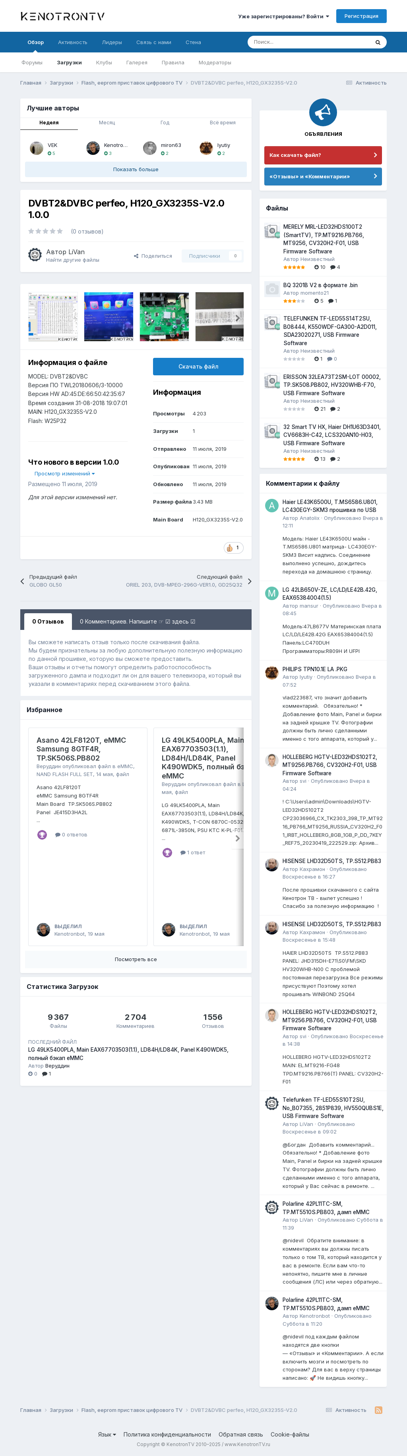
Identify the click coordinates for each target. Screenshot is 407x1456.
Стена (193, 42)
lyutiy (223, 145)
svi (303, 781)
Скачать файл (198, 366)
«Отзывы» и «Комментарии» (309, 176)
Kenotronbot (119, 145)
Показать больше (136, 169)
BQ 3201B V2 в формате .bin (320, 285)
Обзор (35, 45)
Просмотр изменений (65, 473)
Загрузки (69, 62)
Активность (72, 42)
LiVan (76, 252)
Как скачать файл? (295, 155)
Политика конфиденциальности (167, 1434)
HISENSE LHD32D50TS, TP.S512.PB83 (332, 861)
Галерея (136, 62)
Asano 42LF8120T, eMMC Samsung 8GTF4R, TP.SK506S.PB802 (81, 749)
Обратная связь (241, 1434)
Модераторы (215, 62)
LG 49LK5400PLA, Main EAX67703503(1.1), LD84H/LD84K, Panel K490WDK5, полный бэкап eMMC (210, 758)
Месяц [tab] (107, 123)
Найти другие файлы (72, 260)
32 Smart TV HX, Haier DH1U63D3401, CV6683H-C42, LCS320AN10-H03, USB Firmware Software (332, 435)
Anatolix (310, 518)
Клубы (104, 62)
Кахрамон (312, 869)
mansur (309, 605)
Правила (173, 62)
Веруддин (49, 766)
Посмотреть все (136, 959)
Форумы (32, 62)
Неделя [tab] (49, 123)
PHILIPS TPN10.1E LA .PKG (315, 669)
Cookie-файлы (290, 1434)
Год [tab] (165, 123)
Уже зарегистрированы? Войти (283, 16)
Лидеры (112, 42)
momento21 (314, 293)
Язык (107, 1434)
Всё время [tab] (223, 123)
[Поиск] (289, 42)
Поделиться (153, 256)
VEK (52, 145)
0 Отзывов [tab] (48, 621)
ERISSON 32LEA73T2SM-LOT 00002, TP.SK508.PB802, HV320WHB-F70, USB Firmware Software (332, 385)
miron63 (171, 145)
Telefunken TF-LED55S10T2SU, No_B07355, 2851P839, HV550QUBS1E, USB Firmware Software (333, 1108)
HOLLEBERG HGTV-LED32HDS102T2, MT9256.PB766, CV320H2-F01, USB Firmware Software (330, 765)
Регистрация (361, 16)
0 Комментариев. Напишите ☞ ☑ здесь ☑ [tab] (138, 621)
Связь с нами (153, 42)
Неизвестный (317, 259)
